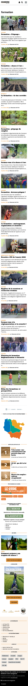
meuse (4, 659)
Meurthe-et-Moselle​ (9, 636)
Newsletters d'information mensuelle (14, 512)
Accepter (3, 684)
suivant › (13, 409)
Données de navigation (8, 681)
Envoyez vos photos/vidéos (11, 649)
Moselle (21, 496)
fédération (5, 656)
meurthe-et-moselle (14, 662)
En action (6, 629)
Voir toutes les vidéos (14, 560)
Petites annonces (8, 630)
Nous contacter (8, 647)
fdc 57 (22, 659)
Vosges (3, 499)
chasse (4, 662)
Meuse (15, 496)
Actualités (6, 624)
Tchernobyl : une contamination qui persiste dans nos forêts (18, 452)
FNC (17, 659)
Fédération (6, 625)
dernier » (19, 409)
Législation (6, 627)
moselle (13, 656)
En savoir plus (14, 678)
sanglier (11, 659)
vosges (20, 656)
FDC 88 (4, 665)
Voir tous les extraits (14, 597)
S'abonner (14, 602)
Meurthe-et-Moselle (7, 496)
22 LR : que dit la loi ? (18, 464)
